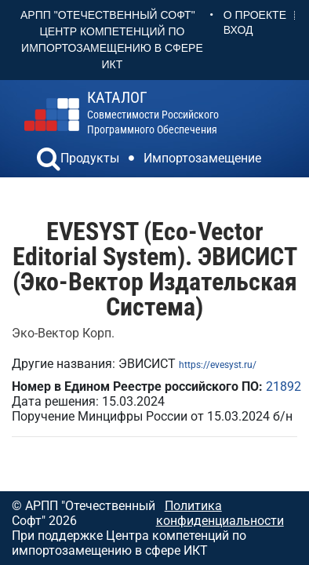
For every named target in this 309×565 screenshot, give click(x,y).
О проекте (255, 15)
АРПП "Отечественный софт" (107, 15)
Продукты (89, 158)
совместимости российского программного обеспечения (153, 112)
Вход (238, 30)
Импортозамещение (202, 158)
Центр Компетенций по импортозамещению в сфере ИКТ (112, 48)
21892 (283, 386)
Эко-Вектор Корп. (63, 333)
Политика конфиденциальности (220, 513)
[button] (48, 160)
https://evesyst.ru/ (217, 364)
